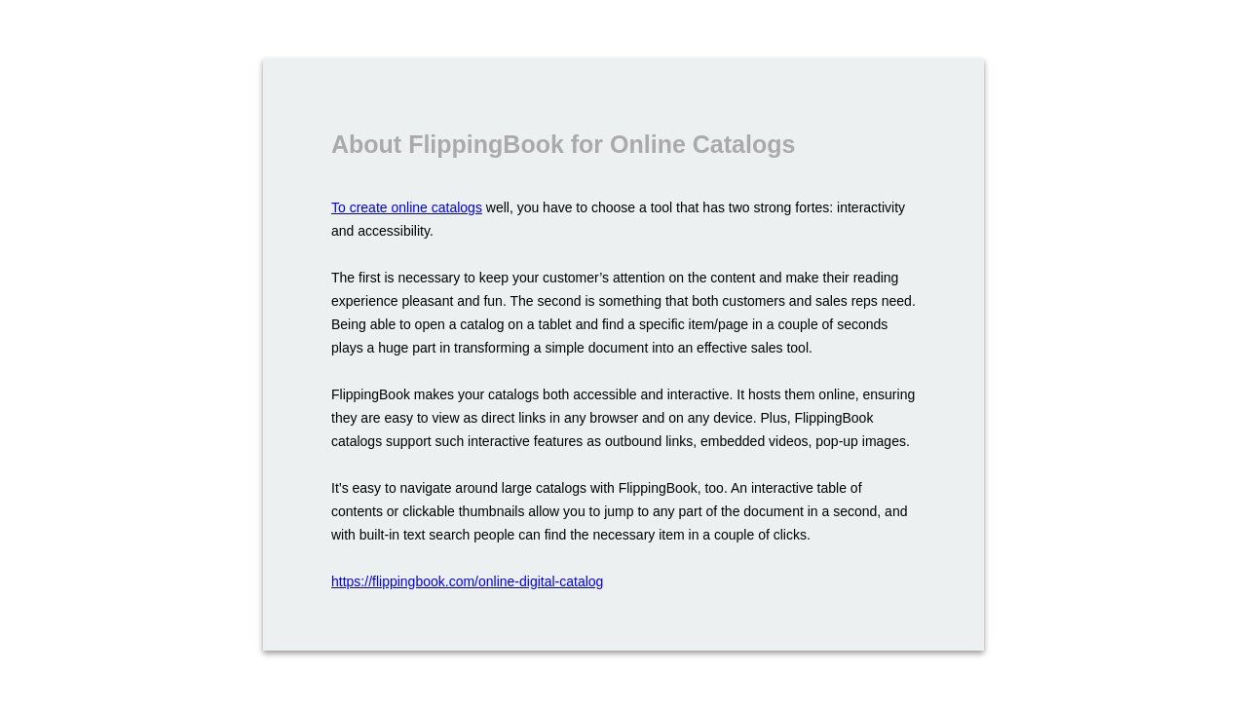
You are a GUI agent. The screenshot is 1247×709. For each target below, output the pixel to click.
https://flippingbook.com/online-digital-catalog (467, 581)
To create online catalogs (406, 207)
